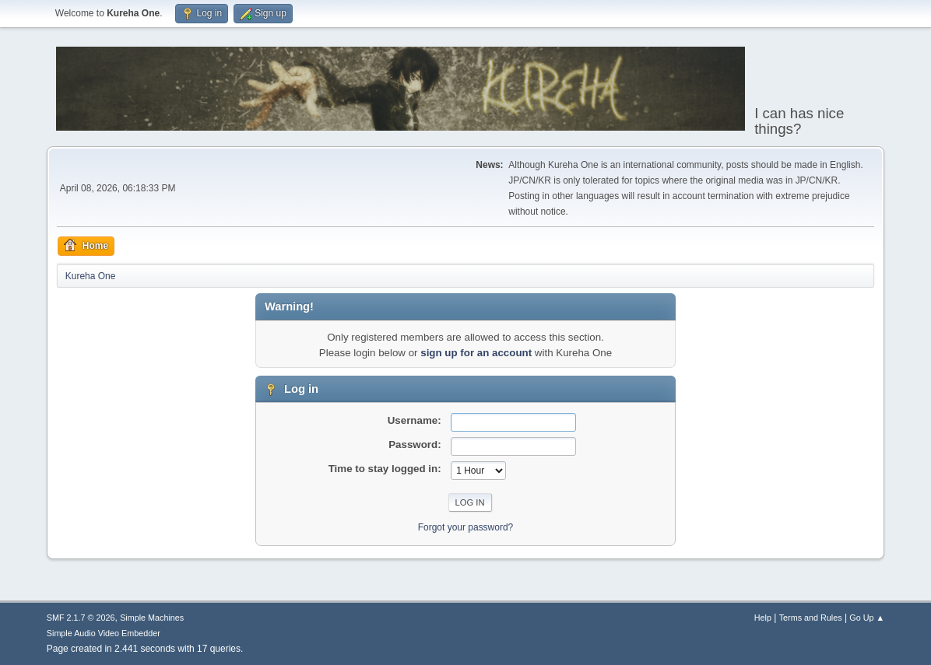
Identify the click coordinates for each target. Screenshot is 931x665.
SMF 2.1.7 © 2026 (81, 617)
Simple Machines (152, 617)
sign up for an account (476, 353)
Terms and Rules (810, 617)
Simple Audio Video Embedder (103, 633)
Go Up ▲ (866, 617)
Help (762, 617)
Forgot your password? (466, 527)
